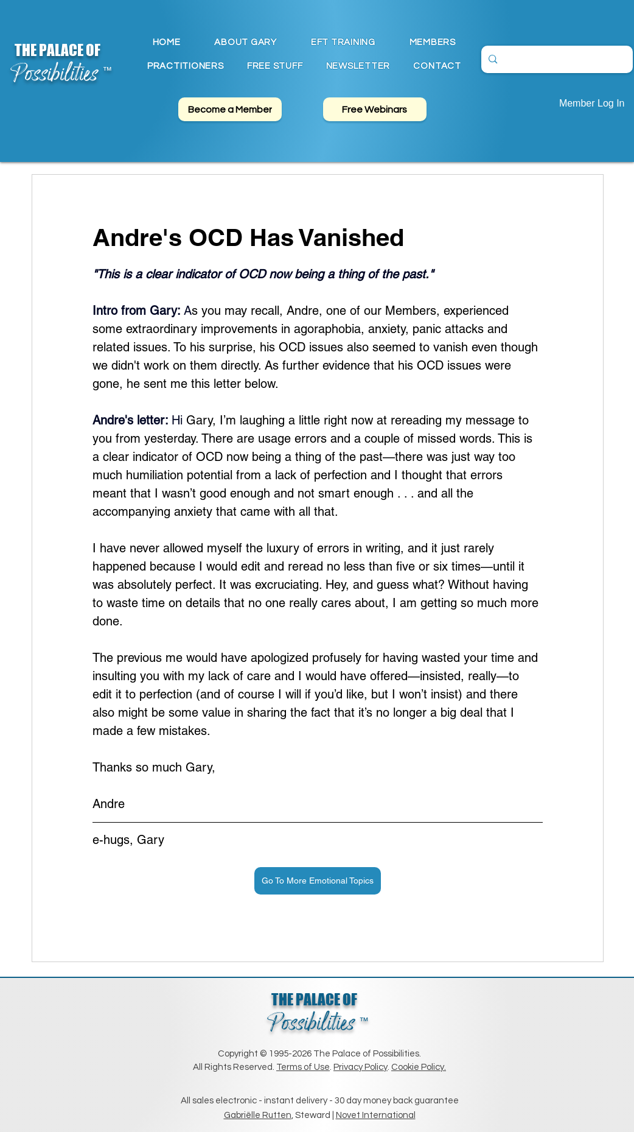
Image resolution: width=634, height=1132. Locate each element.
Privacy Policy (360, 1067)
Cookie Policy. (418, 1067)
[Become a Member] (230, 109)
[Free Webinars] (375, 109)
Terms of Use (303, 1067)
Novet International (376, 1115)
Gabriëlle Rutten (257, 1115)
